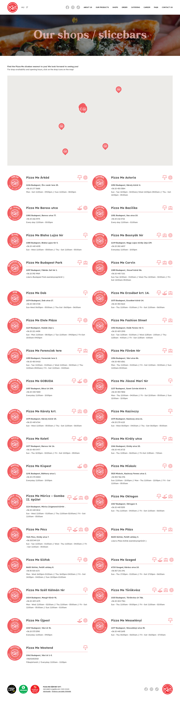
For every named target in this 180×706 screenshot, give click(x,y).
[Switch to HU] (22, 7)
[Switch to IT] (27, 7)
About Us (88, 7)
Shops (115, 7)
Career (147, 7)
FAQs (156, 7)
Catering (135, 7)
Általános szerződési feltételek (61, 691)
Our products (102, 7)
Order (124, 7)
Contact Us (167, 7)
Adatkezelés (47, 691)
